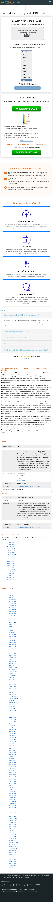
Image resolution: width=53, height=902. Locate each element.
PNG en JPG (12, 624)
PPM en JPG (12, 630)
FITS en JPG (12, 663)
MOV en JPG (12, 809)
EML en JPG (12, 685)
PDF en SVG (10, 571)
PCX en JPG (12, 741)
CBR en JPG (12, 852)
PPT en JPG (12, 793)
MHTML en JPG (13, 617)
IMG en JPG (12, 611)
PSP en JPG (12, 648)
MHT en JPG (12, 690)
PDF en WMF (11, 565)
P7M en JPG (12, 688)
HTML (24, 66)
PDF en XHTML (11, 554)
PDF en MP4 (10, 556)
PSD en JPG (12, 768)
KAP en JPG (12, 654)
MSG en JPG (12, 687)
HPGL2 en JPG (13, 675)
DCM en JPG (12, 642)
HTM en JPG (12, 840)
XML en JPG (12, 597)
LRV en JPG (12, 696)
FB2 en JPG (12, 858)
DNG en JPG (12, 780)
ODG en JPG (12, 725)
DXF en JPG (12, 644)
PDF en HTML (11, 550)
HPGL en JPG (13, 667)
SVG (24, 74)
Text (24, 68)
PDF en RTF (10, 577)
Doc (24, 60)
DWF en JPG (12, 613)
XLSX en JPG (12, 599)
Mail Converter (26, 875)
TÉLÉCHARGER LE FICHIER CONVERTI (27, 88)
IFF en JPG (12, 665)
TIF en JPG (12, 708)
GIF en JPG (12, 716)
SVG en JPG (12, 659)
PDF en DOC (10, 546)
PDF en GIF (10, 564)
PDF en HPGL (11, 558)
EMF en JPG (12, 712)
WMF (24, 71)
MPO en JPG (12, 702)
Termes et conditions (28, 889)
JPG (24, 80)
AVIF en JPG (12, 723)
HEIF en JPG (12, 721)
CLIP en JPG (12, 681)
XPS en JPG (12, 669)
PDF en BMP (10, 562)
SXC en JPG (12, 856)
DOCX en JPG (13, 671)
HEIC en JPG (12, 719)
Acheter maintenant (26, 109)
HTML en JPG (13, 615)
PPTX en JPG (13, 795)
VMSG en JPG (13, 846)
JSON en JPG (13, 619)
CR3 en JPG (12, 650)
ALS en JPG (12, 634)
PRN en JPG (12, 623)
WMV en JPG (12, 803)
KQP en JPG (12, 655)
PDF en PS (10, 575)
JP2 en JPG (12, 632)
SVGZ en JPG (13, 778)
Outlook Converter (17, 875)
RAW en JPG (12, 784)
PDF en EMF (10, 567)
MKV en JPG (12, 807)
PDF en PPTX (11, 569)
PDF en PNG (10, 542)
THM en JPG (12, 673)
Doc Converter (35, 875)
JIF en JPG (12, 700)
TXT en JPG (12, 621)
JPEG (24, 57)
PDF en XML (10, 560)
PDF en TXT (10, 552)
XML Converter (16, 877)
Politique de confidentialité (15, 889)
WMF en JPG (12, 714)
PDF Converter (7, 875)
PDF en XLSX (11, 548)
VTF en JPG (12, 601)
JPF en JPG (12, 677)
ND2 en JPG (12, 683)
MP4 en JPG (12, 607)
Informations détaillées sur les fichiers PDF (28, 486)
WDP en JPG (12, 652)
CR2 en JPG (12, 787)
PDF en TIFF (10, 544)
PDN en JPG (12, 694)
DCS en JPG (12, 603)
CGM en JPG (12, 657)
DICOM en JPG (13, 609)
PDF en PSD (10, 579)
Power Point (26, 77)
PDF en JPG (12, 595)
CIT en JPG (12, 640)
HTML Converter (44, 875)
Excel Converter (7, 877)
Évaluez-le (26, 358)
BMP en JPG (12, 626)
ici (28, 303)
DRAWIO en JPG (13, 698)
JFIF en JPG (12, 692)
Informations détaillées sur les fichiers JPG (28, 527)
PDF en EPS (10, 573)
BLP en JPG (12, 679)
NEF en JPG (12, 782)
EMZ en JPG (12, 638)
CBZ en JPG (12, 850)
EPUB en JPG (13, 848)
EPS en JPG (12, 830)
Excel (24, 63)
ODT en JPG (12, 646)
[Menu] (50, 2)
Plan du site (5, 889)
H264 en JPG (12, 605)
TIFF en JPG (12, 628)
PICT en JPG (12, 739)
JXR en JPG (12, 636)
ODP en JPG (12, 789)
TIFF (24, 54)
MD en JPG (12, 854)
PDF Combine (25, 877)
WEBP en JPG (13, 766)
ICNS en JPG (12, 661)
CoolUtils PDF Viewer (23, 481)
